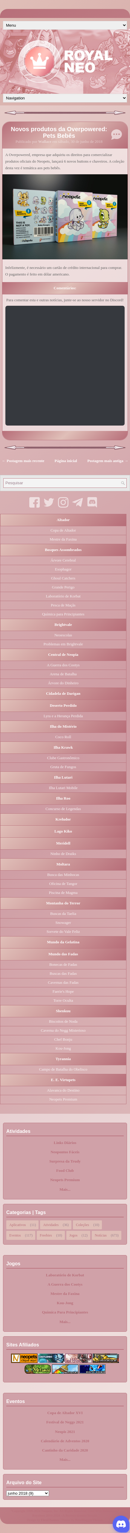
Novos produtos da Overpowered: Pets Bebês (59, 132)
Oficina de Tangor (63, 883)
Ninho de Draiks (63, 853)
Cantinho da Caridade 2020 (65, 1450)
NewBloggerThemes (89, 1520)
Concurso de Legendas (63, 808)
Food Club (65, 1170)
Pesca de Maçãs (63, 605)
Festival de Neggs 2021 (65, 1422)
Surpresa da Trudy (65, 1161)
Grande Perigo (63, 587)
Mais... (65, 1189)
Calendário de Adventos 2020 (65, 1441)
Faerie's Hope (63, 991)
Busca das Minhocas (63, 874)
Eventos (15, 1234)
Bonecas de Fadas (63, 964)
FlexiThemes (50, 1520)
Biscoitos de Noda (63, 1021)
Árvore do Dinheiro (63, 683)
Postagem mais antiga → (107, 460)
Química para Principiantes (63, 614)
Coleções (82, 1224)
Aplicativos (17, 1224)
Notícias (101, 1234)
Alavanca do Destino (63, 1090)
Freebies (46, 1234)
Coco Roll (63, 737)
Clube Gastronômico (63, 758)
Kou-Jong (63, 1048)
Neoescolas (63, 635)
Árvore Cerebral (63, 560)
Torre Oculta (63, 1000)
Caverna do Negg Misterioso (63, 1030)
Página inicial (66, 460)
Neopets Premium (63, 1099)
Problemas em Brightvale (63, 644)
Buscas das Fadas (63, 973)
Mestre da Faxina (63, 539)
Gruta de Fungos (63, 767)
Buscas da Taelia (63, 913)
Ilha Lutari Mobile (63, 788)
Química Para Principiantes (65, 1312)
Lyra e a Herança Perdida (63, 716)
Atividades (51, 1224)
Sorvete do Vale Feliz (63, 931)
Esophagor (63, 569)
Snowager (63, 922)
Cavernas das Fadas (63, 982)
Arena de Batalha (63, 674)
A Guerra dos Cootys (63, 665)
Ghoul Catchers (63, 578)
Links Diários (65, 1142)
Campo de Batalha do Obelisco (63, 1069)
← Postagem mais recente (23, 460)
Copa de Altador (63, 530)
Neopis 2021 (65, 1431)
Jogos (73, 1234)
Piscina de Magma (63, 892)
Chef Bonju (63, 1039)
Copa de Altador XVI (65, 1413)
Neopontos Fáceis (65, 1152)
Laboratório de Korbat (63, 596)
